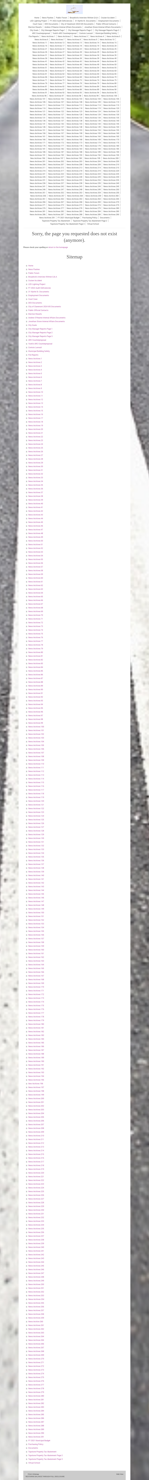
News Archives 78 (35, 645)
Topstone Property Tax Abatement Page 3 (45, 1459)
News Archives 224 (36, 1187)
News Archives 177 (36, 1013)
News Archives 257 (36, 1310)
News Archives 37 (35, 492)
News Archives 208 (36, 1128)
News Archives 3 (35, 366)
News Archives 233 (36, 1221)
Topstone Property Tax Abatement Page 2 (45, 1455)
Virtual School (34, 1463)
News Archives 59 (35, 574)
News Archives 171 (36, 990)
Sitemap (36, 1474)
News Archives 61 (35, 581)
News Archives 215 (36, 1154)
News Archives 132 (36, 845)
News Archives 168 (36, 979)
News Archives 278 (36, 1388)
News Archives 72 (35, 622)
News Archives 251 (36, 1288)
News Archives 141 (36, 879)
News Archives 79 (35, 648)
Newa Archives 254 (36, 1299)
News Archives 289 (36, 1429)
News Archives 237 (36, 1236)
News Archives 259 (36, 1318)
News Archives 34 (35, 481)
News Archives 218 (36, 1165)
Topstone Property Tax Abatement (42, 1451)
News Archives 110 (36, 764)
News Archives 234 (36, 1225)
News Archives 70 (35, 615)
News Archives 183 (36, 1035)
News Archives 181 (36, 1028)
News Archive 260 (35, 1321)
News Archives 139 (36, 871)
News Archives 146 (36, 897)
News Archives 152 (36, 920)
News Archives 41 (35, 507)
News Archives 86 (35, 674)
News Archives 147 (36, 901)
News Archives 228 (36, 1202)
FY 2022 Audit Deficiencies (39, 288)
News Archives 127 (36, 827)
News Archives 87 (35, 678)
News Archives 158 (36, 942)
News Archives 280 (36, 1396)
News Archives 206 (36, 1120)
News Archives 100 (36, 726)
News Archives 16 (35, 414)
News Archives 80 (35, 652)
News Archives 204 (36, 1113)
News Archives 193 (36, 1072)
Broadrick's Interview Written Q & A (42, 276)
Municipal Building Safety (39, 351)
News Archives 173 (36, 998)
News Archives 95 (35, 708)
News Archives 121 (36, 804)
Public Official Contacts (38, 310)
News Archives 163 (36, 961)
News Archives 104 (36, 741)
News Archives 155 (36, 931)
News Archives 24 (35, 444)
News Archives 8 (35, 384)
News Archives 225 (36, 1191)
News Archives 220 (36, 1173)
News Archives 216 (36, 1158)
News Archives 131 (36, 842)
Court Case (32, 299)
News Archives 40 (35, 503)
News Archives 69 (35, 611)
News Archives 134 (36, 853)
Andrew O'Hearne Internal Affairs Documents (46, 317)
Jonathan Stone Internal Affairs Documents (46, 321)
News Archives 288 (36, 1425)
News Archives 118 (36, 793)
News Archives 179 (36, 1020)
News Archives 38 (35, 496)
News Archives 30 (35, 466)
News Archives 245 (36, 1265)
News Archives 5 (35, 373)
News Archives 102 (36, 734)
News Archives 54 (35, 555)
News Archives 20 (35, 429)
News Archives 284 (36, 1410)
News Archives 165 (36, 968)
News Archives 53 (35, 552)
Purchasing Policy (35, 1444)
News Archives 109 (36, 760)
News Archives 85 (35, 671)
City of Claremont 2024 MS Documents (44, 306)
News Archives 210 (36, 1135)
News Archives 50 (35, 540)
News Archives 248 (36, 1277)
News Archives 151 (36, 916)
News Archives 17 (35, 418)
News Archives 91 (35, 693)
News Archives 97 (35, 715)
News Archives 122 (36, 808)
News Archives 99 (35, 723)
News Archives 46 (35, 526)
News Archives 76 (35, 637)
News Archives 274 (36, 1373)
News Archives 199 (36, 1094)
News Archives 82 (35, 659)
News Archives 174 (36, 1001)
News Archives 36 (35, 488)
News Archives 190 (36, 1061)
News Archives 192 (36, 1068)
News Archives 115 (36, 782)
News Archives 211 (36, 1139)
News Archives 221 (36, 1176)
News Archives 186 (36, 1046)
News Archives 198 (36, 1091)
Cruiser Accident (35, 280)
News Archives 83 (35, 663)
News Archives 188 (36, 1054)
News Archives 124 (36, 816)
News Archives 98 (35, 719)
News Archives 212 (36, 1143)
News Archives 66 (35, 600)
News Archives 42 (35, 511)
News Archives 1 (35, 358)
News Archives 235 (36, 1228)
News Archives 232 (36, 1217)
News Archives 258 (36, 1314)
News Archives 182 (36, 1031)
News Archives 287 (36, 1422)
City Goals (32, 325)
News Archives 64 (35, 593)
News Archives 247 (36, 1273)
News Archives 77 (35, 641)
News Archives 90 (35, 689)
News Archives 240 (36, 1247)
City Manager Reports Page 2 (40, 332)
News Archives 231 (36, 1213)
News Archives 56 (35, 563)
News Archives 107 (36, 752)
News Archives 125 (36, 819)
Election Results (35, 314)
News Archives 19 (35, 425)
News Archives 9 (35, 388)
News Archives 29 (35, 462)
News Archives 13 (35, 403)
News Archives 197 (36, 1087)
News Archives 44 (35, 518)
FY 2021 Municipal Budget (39, 1440)
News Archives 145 (36, 894)
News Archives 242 (36, 1254)
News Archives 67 (35, 604)
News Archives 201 (36, 1102)
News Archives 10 (35, 392)
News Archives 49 (35, 537)
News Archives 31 (35, 470)
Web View (119, 1474)
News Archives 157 (36, 938)
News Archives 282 (36, 1403)
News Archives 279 (36, 1392)
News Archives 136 (36, 860)
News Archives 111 (36, 767)
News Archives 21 (35, 433)
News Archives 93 (35, 700)
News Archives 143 (36, 886)
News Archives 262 (36, 1329)
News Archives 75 (35, 633)
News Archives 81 (35, 656)
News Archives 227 (36, 1199)
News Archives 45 (35, 522)
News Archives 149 (36, 909)
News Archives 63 (35, 589)
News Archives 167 (36, 975)
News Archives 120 (36, 801)
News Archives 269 (36, 1355)
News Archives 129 (36, 834)
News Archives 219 (36, 1169)
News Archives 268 (36, 1351)
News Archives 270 (36, 1358)
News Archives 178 (36, 1016)
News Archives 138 (36, 868)
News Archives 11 (35, 395)
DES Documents (35, 303)
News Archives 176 (36, 1009)
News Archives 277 (36, 1384)
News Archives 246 (36, 1269)
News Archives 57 (35, 566)
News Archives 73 (35, 626)
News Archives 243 (36, 1258)
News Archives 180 (36, 1024)
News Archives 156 (36, 935)
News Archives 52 (35, 548)
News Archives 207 (36, 1124)
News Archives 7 (35, 381)
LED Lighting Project (36, 284)
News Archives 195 (36, 1080)
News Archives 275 (36, 1377)
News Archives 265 (36, 1340)
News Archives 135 (36, 856)
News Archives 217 (36, 1161)
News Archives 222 (36, 1180)
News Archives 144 (36, 890)
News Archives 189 (36, 1057)
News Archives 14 (35, 407)
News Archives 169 (36, 983)
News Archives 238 (36, 1239)
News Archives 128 (36, 830)
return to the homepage (58, 247)
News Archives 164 (36, 964)
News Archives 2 (35, 362)
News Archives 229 (36, 1206)
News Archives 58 (35, 570)
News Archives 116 (36, 786)
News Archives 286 (36, 1418)
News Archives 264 (36, 1336)
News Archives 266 (36, 1344)
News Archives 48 (35, 533)
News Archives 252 (36, 1291)
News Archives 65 (35, 596)
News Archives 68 (35, 607)
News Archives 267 (36, 1347)
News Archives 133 (36, 849)
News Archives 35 (35, 485)
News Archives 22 (35, 436)
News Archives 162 (36, 957)
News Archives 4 (35, 369)
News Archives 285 (36, 1414)
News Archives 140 (36, 875)
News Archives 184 (36, 1039)
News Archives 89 (35, 685)
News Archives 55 (35, 559)
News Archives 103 (36, 738)
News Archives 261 (36, 1325)
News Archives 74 (35, 630)
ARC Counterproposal (37, 340)
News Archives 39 (35, 500)
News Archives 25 (35, 448)
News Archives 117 (36, 790)
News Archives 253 (36, 1295)
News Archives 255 (36, 1303)
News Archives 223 (36, 1184)
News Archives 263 (36, 1332)
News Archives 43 (35, 514)
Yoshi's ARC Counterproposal (40, 343)
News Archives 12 (35, 399)
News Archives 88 (35, 682)
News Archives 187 (36, 1050)
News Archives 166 (36, 972)
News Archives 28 (35, 459)
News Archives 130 (36, 838)
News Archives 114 (36, 778)
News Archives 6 (35, 377)
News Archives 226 (36, 1195)
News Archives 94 (35, 704)
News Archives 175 (36, 1005)
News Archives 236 (36, 1232)
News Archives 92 (35, 697)
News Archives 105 (36, 745)
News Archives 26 (35, 451)
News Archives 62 (35, 585)
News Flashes (34, 269)
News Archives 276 (36, 1381)
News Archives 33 (35, 477)
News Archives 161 (36, 953)
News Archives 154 (36, 927)
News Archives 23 (35, 440)
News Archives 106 (36, 749)
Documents (33, 1448)
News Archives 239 (36, 1243)
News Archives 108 (36, 756)
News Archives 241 (36, 1251)
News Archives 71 (35, 619)
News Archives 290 (36, 1433)
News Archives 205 (36, 1117)
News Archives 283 (36, 1407)
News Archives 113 (36, 775)
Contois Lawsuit (35, 347)
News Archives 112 (36, 771)
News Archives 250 (36, 1284)
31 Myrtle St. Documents (38, 291)
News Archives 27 (35, 455)
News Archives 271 (36, 1362)
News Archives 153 (36, 923)
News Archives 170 (36, 987)
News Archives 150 (36, 912)
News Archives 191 (36, 1065)
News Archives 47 (35, 529)
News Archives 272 (36, 1366)
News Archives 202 (36, 1106)
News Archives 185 (36, 1042)
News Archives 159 (36, 946)
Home (30, 265)
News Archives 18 (35, 421)
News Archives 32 (35, 474)
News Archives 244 (36, 1262)
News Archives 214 (36, 1150)
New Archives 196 (35, 1083)
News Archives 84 (35, 667)
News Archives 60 (35, 578)
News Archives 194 (36, 1076)
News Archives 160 (36, 949)
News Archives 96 (35, 711)
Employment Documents (38, 295)
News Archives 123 (36, 812)
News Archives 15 (35, 410)
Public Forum (33, 273)
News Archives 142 (36, 883)
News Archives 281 (36, 1399)
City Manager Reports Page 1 (40, 329)
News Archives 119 (36, 797)
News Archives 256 (36, 1306)
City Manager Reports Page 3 (40, 336)
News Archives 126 (36, 823)
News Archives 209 (36, 1132)
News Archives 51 (35, 544)
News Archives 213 (36, 1146)
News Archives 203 (36, 1109)
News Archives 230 (36, 1210)
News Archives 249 (36, 1280)
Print (29, 1474)
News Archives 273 (36, 1370)
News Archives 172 (36, 994)
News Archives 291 (36, 1437)
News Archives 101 (36, 730)
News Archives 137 (36, 864)
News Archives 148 (36, 905)
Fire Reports (33, 355)
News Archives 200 (36, 1098)
